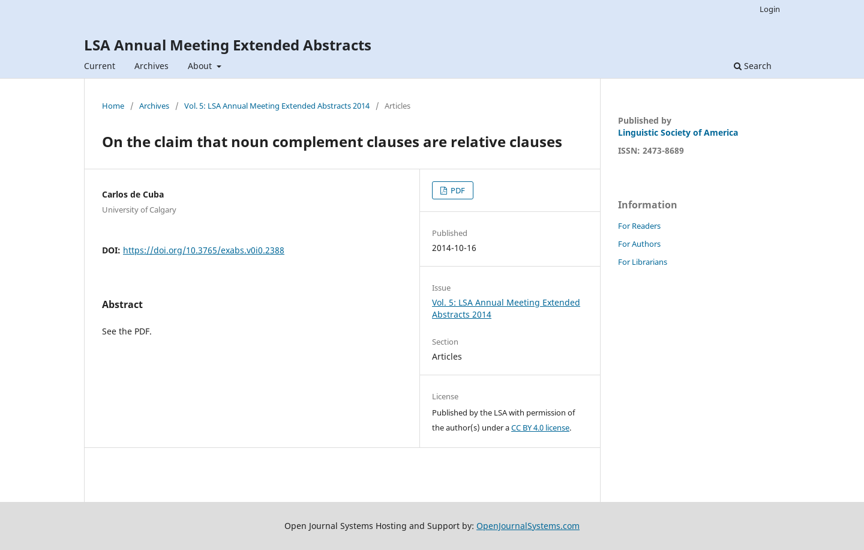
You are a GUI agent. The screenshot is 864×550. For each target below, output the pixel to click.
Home (113, 105)
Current (99, 65)
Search (753, 65)
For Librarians (642, 261)
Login (770, 9)
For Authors (639, 243)
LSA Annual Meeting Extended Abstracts (227, 45)
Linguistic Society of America (678, 132)
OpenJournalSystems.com (528, 525)
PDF (457, 190)
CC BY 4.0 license (540, 427)
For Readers (639, 225)
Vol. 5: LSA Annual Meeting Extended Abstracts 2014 (277, 105)
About (201, 65)
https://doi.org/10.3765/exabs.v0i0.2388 (203, 250)
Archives (151, 65)
